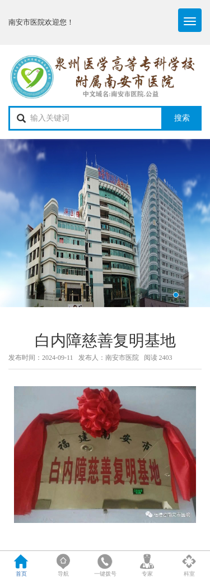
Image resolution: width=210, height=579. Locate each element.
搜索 (182, 118)
